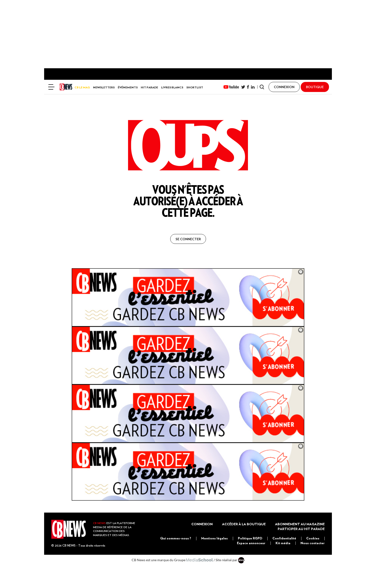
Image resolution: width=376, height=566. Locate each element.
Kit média (283, 543)
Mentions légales (214, 538)
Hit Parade (149, 87)
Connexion (202, 524)
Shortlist (194, 87)
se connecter (188, 239)
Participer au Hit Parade (301, 529)
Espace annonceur (251, 543)
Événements (128, 87)
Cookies (312, 538)
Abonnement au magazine (300, 524)
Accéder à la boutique (244, 524)
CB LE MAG (82, 87)
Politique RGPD (250, 538)
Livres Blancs (172, 87)
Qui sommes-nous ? (175, 538)
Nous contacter (312, 543)
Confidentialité (284, 538)
